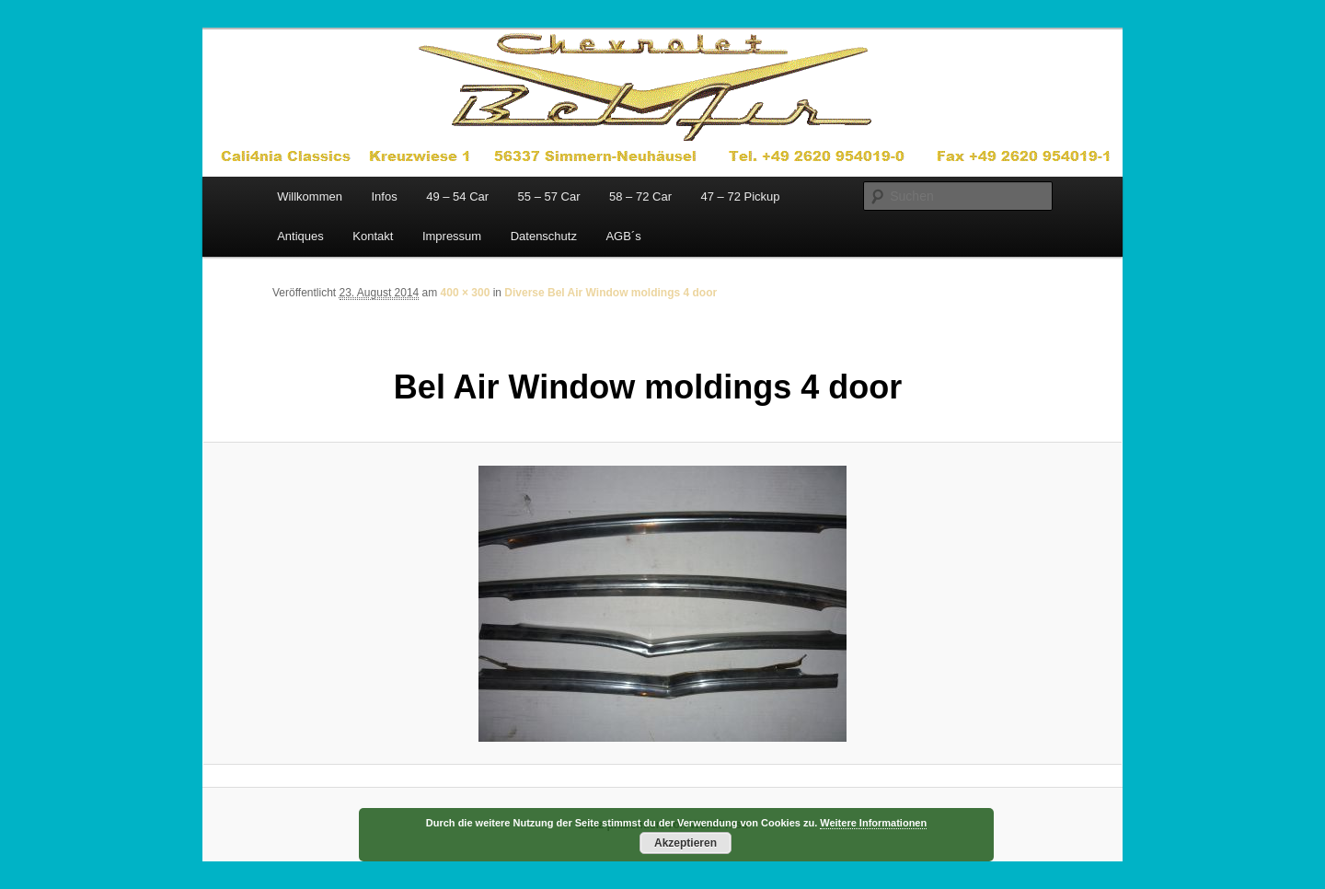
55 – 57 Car (549, 196)
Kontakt (372, 236)
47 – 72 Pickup (739, 196)
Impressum (451, 236)
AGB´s (622, 236)
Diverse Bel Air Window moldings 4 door (610, 292)
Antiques (300, 236)
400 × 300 (465, 292)
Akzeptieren (685, 843)
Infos (384, 196)
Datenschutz (544, 236)
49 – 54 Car (457, 196)
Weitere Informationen (873, 822)
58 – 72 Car (640, 196)
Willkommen (309, 196)
